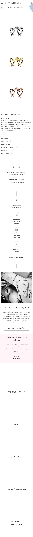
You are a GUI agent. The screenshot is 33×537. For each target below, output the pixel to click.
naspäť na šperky (16, 257)
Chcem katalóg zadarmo (17, 358)
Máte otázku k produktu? (16, 179)
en (19, 4)
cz (16, 4)
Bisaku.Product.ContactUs (17, 175)
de (23, 4)
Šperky (10, 8)
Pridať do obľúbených (12, 114)
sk (27, 4)
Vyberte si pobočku (16, 328)
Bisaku (3, 8)
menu (2, 3)
